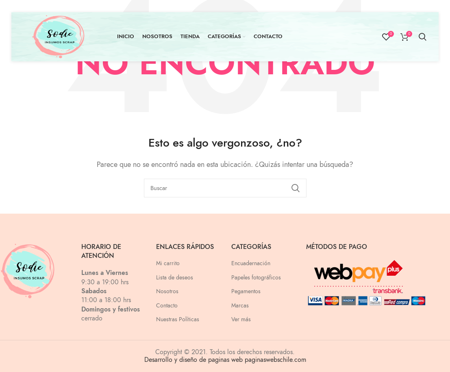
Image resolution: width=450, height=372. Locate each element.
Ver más (241, 319)
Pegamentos (246, 291)
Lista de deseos (174, 277)
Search (295, 188)
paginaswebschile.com (275, 359)
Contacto (167, 305)
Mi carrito (168, 263)
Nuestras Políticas (177, 319)
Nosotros (167, 291)
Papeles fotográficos (256, 277)
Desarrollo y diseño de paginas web (193, 359)
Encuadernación (250, 263)
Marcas (240, 305)
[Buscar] (225, 188)
